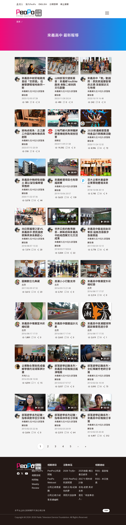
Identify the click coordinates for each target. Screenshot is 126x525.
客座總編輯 (53, 499)
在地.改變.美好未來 (86, 489)
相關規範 (36, 475)
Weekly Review (35, 486)
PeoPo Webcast (52, 481)
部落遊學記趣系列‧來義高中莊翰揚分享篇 (99, 418)
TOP (106, 511)
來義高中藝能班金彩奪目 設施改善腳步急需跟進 (99, 232)
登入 (21, 4)
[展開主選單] (107, 13)
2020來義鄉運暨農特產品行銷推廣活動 (99, 131)
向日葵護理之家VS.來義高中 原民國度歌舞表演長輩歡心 (33, 232)
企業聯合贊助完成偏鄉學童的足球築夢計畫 (33, 369)
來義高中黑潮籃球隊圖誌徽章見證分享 (99, 324)
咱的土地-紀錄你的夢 (70, 489)
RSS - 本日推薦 (101, 481)
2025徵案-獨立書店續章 (86, 473)
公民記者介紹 (54, 495)
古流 (24, 285)
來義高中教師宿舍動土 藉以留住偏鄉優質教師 (33, 183)
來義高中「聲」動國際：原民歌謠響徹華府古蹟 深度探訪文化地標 (99, 82)
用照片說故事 (69, 495)
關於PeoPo (37, 471)
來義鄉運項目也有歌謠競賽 (66, 181)
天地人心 (26, 376)
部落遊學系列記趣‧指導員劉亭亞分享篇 (33, 416)
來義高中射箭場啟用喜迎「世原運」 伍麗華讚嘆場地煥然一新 (33, 82)
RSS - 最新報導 (101, 473)
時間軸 (35, 480)
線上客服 (64, 4)
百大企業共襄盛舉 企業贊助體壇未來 (97, 181)
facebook (18, 473)
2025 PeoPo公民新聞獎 (70, 481)
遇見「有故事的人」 (86, 497)
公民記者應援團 (54, 489)
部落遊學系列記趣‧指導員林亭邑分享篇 (66, 416)
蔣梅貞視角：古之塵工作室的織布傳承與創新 (33, 133)
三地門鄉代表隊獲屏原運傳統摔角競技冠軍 (66, 133)
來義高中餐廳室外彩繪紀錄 (99, 282)
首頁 (18, 22)
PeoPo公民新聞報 (54, 473)
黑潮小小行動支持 (65, 281)
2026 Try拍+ (69, 471)
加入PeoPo (31, 4)
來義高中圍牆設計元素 (66, 324)
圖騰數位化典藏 (31, 281)
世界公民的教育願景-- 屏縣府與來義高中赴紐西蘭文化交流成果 (66, 233)
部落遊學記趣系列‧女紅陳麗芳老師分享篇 (99, 369)
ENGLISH (43, 4)
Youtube (26, 473)
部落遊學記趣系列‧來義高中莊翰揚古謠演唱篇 (66, 369)
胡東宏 (58, 140)
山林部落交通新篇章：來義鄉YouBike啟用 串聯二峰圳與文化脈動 (66, 82)
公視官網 (54, 4)
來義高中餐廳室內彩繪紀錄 (33, 324)
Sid (88, 186)
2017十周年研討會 (85, 481)
